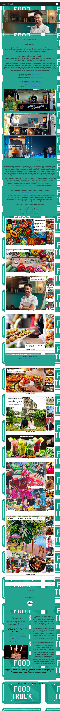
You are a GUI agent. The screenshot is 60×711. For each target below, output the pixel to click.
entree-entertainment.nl (29, 185)
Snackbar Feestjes (7, 4)
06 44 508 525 (37, 209)
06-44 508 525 (37, 83)
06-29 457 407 (27, 83)
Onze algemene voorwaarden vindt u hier (30, 678)
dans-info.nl (40, 183)
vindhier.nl (30, 599)
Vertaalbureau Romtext (12, 636)
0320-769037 (31, 84)
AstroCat (29, 683)
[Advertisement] (31, 698)
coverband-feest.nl (44, 182)
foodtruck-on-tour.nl (35, 76)
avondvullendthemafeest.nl (30, 192)
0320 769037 (31, 211)
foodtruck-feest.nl (36, 74)
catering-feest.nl (10, 623)
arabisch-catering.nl (36, 77)
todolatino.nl (20, 624)
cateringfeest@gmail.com (32, 86)
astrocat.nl (21, 642)
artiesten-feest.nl (15, 182)
